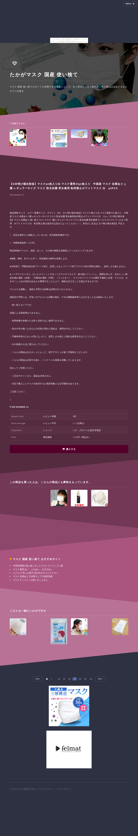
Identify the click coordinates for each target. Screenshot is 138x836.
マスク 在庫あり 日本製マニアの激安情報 (33, 576)
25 (64, 679)
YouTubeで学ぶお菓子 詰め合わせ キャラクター (35, 572)
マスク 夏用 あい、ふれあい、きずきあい (33, 569)
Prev (38, 679)
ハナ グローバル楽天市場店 (87, 430)
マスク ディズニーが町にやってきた (30, 580)
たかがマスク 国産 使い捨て (23, 789)
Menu (129, 4)
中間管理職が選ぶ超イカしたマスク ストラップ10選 (38, 565)
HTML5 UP (67, 789)
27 (75, 679)
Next (100, 679)
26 (69, 679)
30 (91, 679)
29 (85, 679)
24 (59, 679)
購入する (71, 449)
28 (80, 679)
